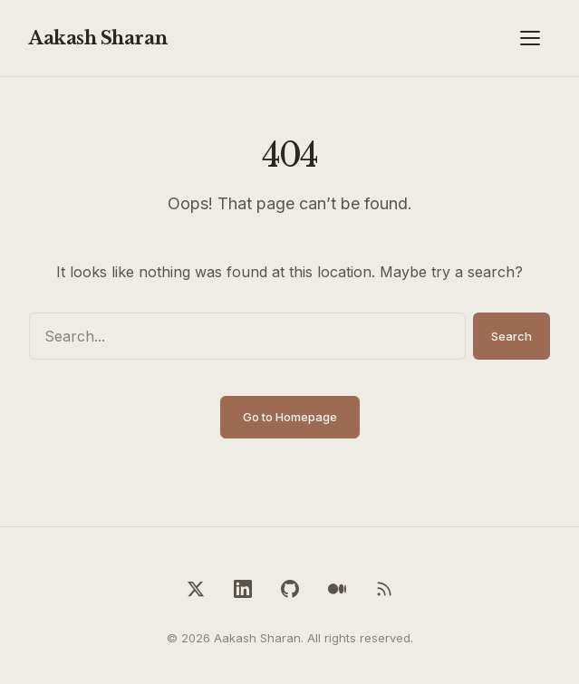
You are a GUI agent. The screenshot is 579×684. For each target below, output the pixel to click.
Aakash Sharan (98, 38)
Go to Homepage (290, 416)
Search (511, 336)
